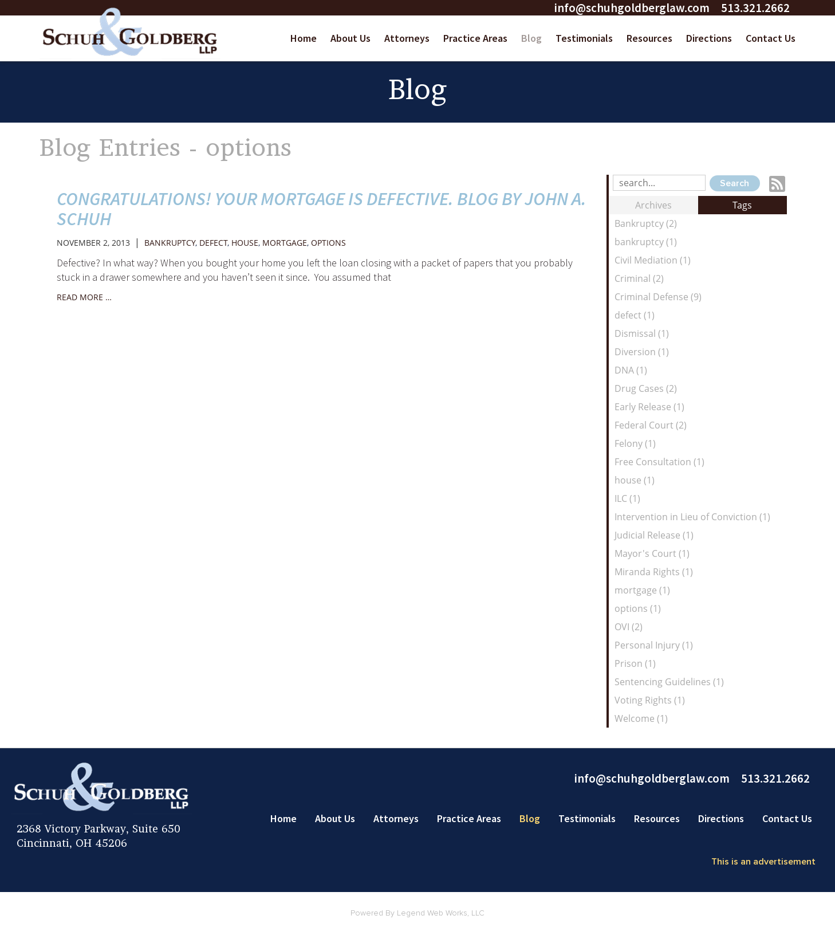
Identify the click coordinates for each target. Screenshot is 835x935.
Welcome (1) (641, 718)
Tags (742, 205)
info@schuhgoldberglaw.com (632, 7)
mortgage (284, 242)
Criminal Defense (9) (658, 296)
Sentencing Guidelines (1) (669, 681)
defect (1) (635, 315)
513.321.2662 (755, 7)
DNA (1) (631, 370)
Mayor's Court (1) (652, 553)
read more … (84, 297)
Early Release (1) (649, 406)
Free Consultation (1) (659, 461)
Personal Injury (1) (654, 645)
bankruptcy (169, 242)
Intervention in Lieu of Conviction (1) (692, 516)
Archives (653, 205)
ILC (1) (627, 498)
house (244, 242)
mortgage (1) (642, 590)
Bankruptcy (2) (646, 223)
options (328, 242)
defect (213, 242)
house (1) (635, 480)
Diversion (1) (642, 351)
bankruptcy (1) (646, 241)
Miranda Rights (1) (654, 571)
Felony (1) (635, 443)
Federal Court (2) (651, 425)
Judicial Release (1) (654, 535)
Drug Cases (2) (646, 388)
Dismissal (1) (642, 333)
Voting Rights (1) (650, 700)
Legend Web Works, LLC (441, 913)
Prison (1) (635, 663)
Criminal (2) (639, 278)
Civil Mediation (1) (653, 260)
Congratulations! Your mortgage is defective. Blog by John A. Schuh (321, 208)
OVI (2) (629, 626)
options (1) (638, 608)
